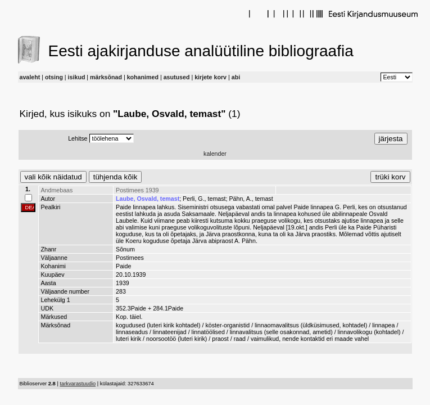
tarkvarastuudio (78, 383)
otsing (54, 77)
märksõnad (106, 77)
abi (236, 77)
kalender (215, 153)
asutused (177, 77)
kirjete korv (210, 77)
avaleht (30, 77)
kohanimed (143, 77)
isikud (76, 77)
